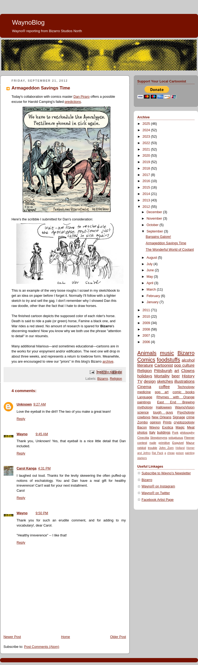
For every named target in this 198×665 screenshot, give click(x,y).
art (176, 370)
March (152, 289)
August (152, 258)
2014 (147, 194)
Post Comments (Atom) (41, 647)
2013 (147, 200)
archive (107, 361)
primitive (164, 442)
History (188, 376)
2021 (147, 149)
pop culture (184, 365)
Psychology (186, 412)
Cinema (144, 386)
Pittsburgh (163, 370)
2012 (147, 207)
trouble (152, 447)
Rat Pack (157, 453)
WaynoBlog (28, 22)
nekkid (141, 447)
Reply (21, 419)
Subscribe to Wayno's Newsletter (166, 473)
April (150, 283)
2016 (147, 181)
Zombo (142, 422)
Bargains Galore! (158, 237)
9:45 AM (42, 434)
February (154, 296)
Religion (116, 379)
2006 (147, 342)
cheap (170, 453)
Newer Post (12, 637)
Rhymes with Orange (176, 397)
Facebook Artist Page (158, 500)
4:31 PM (44, 468)
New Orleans (162, 417)
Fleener (189, 437)
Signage (179, 417)
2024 (147, 130)
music (167, 353)
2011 (147, 310)
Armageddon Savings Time (166, 243)
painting (190, 453)
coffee (164, 386)
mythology (145, 407)
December (155, 212)
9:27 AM (39, 404)
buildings (163, 432)
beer (176, 376)
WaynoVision (185, 407)
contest (142, 442)
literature (145, 365)
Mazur (190, 442)
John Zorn (166, 447)
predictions (73, 102)
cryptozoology (184, 422)
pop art (162, 392)
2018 (147, 168)
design (150, 381)
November (155, 218)
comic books (184, 392)
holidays (144, 376)
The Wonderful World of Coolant (170, 249)
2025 (147, 124)
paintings (144, 402)
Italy (152, 432)
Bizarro (102, 379)
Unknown (24, 404)
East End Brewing (176, 402)
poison (180, 453)
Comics (146, 360)
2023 (147, 136)
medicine (144, 392)
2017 (147, 175)
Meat (191, 427)
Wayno (22, 434)
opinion (155, 422)
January (153, 302)
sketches (165, 381)
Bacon (142, 427)
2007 (147, 335)
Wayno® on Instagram (158, 486)
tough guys (163, 412)
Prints (167, 422)
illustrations (184, 381)
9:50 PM (42, 513)
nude (152, 442)
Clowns (188, 370)
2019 (147, 162)
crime (190, 417)
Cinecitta (143, 437)
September (155, 231)
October (153, 225)
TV (139, 381)
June (151, 270)
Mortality (162, 376)
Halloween (164, 407)
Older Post (118, 637)
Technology (186, 387)
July (150, 264)
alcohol (188, 360)
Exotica (167, 427)
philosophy (187, 432)
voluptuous (175, 437)
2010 (147, 316)
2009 (147, 323)
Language (144, 397)
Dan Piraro (82, 97)
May (150, 277)
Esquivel (178, 442)
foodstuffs (168, 360)
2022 (147, 143)
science (143, 412)
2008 (147, 329)
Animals (147, 353)
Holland (180, 447)
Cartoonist (163, 365)
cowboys (143, 417)
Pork (175, 432)
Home (65, 637)
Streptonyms (158, 437)
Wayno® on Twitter (156, 493)
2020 (147, 155)
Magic (180, 427)
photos (142, 432)
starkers (142, 458)
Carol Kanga (26, 468)
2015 (147, 187)
